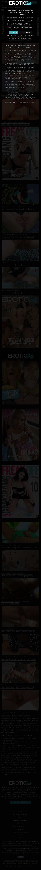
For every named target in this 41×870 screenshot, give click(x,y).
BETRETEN (13, 32)
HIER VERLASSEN (25, 32)
